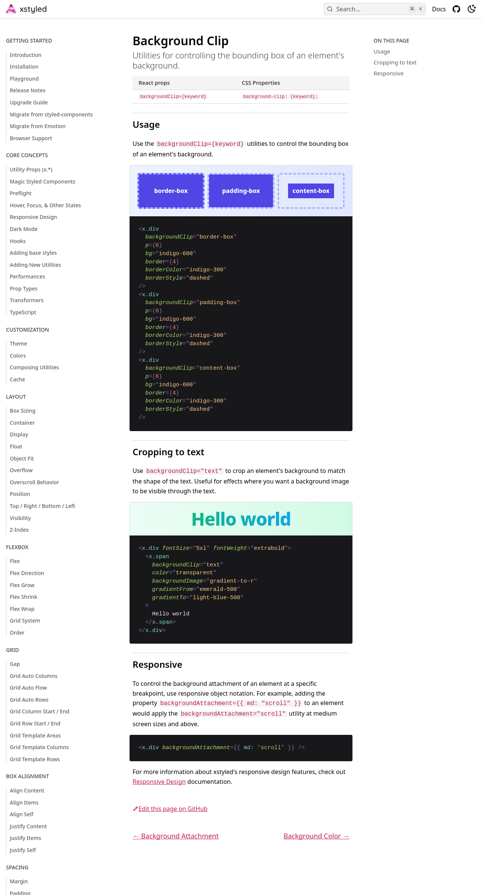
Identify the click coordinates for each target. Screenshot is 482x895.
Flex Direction (27, 573)
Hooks (18, 241)
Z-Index (19, 529)
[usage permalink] (118, 116)
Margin (19, 881)
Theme (18, 343)
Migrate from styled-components (51, 114)
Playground (24, 78)
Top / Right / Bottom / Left (42, 505)
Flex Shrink (23, 596)
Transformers (27, 300)
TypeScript (23, 312)
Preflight (21, 193)
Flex (15, 561)
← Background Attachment (176, 835)
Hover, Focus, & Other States (45, 205)
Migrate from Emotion (38, 126)
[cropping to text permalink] (118, 444)
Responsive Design (33, 216)
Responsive (389, 73)
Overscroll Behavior (34, 482)
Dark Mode (24, 229)
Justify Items (25, 837)
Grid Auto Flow (28, 687)
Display (19, 434)
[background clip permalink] (115, 37)
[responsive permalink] (118, 656)
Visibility (20, 518)
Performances (27, 276)
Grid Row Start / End (35, 723)
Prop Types (24, 288)
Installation (24, 66)
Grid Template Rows (35, 759)
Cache (17, 379)
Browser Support (31, 138)
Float (16, 446)
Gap (15, 663)
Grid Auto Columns (34, 675)
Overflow (21, 470)
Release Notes (28, 90)
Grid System (25, 620)
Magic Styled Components (42, 181)
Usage (382, 51)
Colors (18, 355)
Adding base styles (33, 252)
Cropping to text (395, 62)
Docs (439, 9)
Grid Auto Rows (29, 699)
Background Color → (316, 835)
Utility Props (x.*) (31, 169)
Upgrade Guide (29, 102)
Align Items (24, 802)
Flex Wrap (22, 608)
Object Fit (22, 458)
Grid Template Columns (39, 747)
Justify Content (28, 826)
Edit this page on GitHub (170, 809)
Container (22, 422)
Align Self (21, 814)
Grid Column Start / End (39, 711)
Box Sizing (22, 410)
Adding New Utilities (35, 264)
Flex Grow (22, 585)
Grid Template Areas (35, 735)
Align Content (27, 790)
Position (20, 493)
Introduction (25, 54)
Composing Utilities (34, 367)
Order (17, 632)
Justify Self (23, 850)
